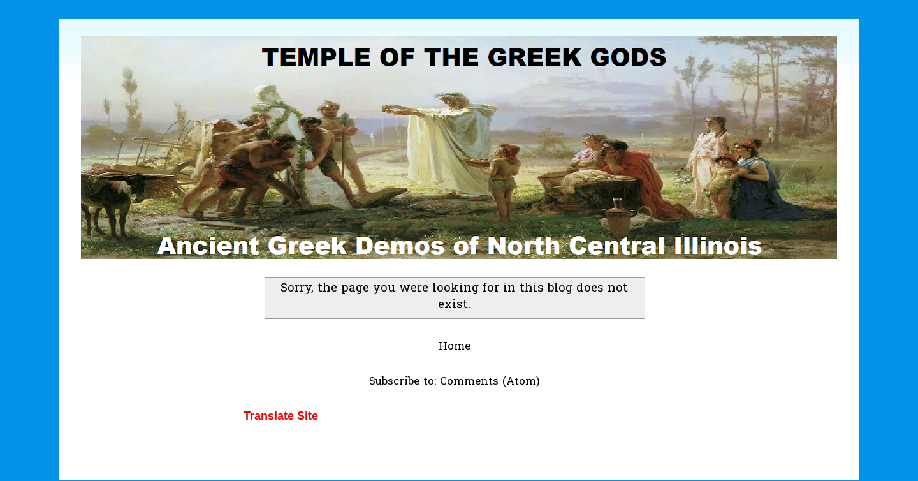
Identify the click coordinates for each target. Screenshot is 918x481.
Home (454, 347)
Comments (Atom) (490, 382)
